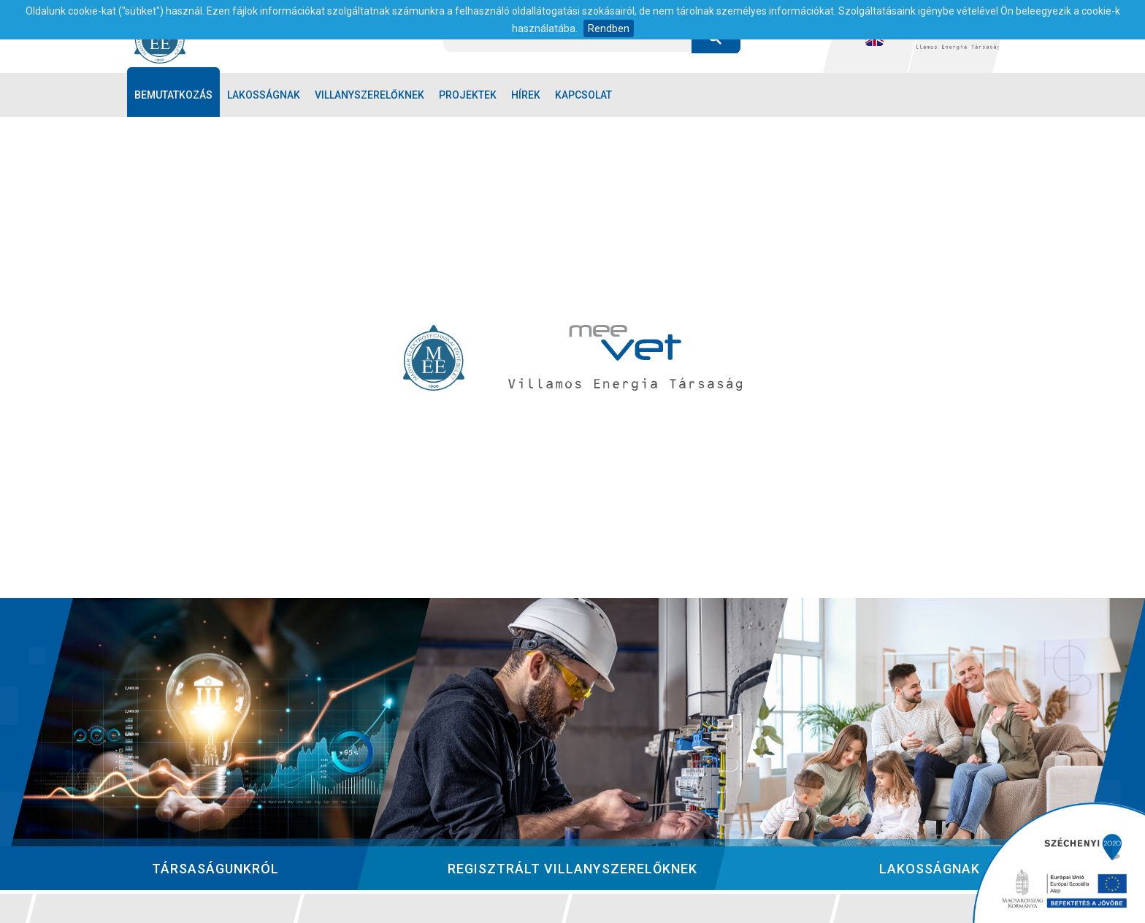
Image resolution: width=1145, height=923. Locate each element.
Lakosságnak (263, 95)
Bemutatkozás (173, 95)
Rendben (608, 28)
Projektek (468, 95)
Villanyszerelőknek (369, 95)
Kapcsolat (583, 95)
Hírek (525, 95)
